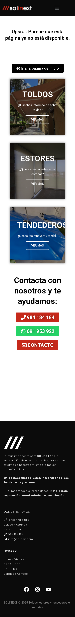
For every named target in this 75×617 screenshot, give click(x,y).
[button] (57, 8)
